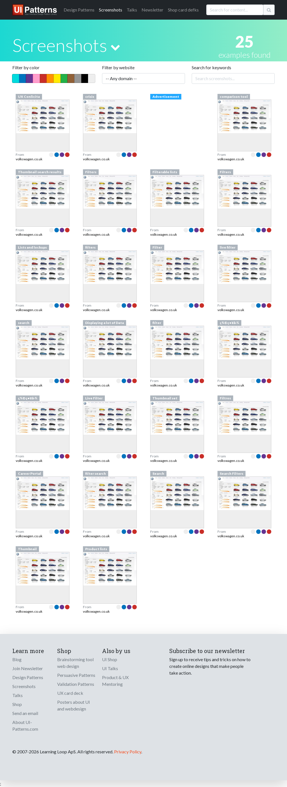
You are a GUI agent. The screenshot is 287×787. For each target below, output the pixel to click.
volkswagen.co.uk (29, 159)
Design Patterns (27, 677)
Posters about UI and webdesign (73, 705)
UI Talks (110, 668)
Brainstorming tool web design (75, 663)
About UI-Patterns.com (25, 725)
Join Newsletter (27, 668)
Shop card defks (183, 9)
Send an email (25, 713)
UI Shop (109, 659)
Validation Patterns (75, 684)
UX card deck (70, 693)
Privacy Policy (127, 751)
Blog (17, 659)
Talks (132, 9)
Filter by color (26, 67)
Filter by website (118, 67)
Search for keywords (211, 67)
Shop (17, 704)
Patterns (79, 9)
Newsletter (152, 9)
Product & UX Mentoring (115, 681)
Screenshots (110, 9)
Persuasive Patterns (76, 675)
